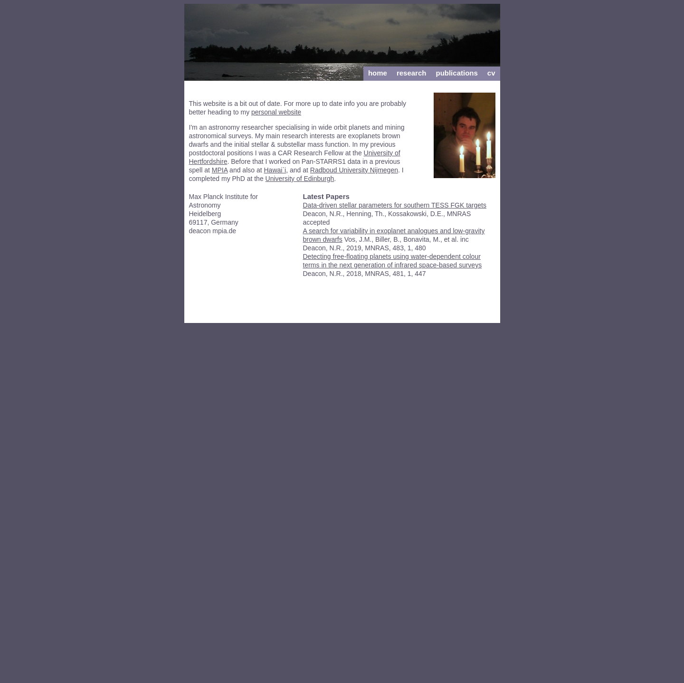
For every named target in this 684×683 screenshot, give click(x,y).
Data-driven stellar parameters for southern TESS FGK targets (394, 205)
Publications (456, 73)
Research (412, 73)
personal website (276, 112)
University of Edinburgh (300, 178)
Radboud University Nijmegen (354, 170)
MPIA (220, 170)
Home (377, 73)
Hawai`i (275, 170)
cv (491, 73)
